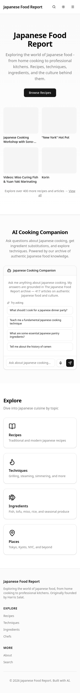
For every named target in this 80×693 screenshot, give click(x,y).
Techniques (11, 623)
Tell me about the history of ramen (30, 346)
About (7, 655)
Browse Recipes (40, 93)
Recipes (8, 616)
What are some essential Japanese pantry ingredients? (34, 335)
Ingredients (11, 629)
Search (8, 662)
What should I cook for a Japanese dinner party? (38, 310)
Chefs (7, 636)
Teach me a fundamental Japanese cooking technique (35, 321)
